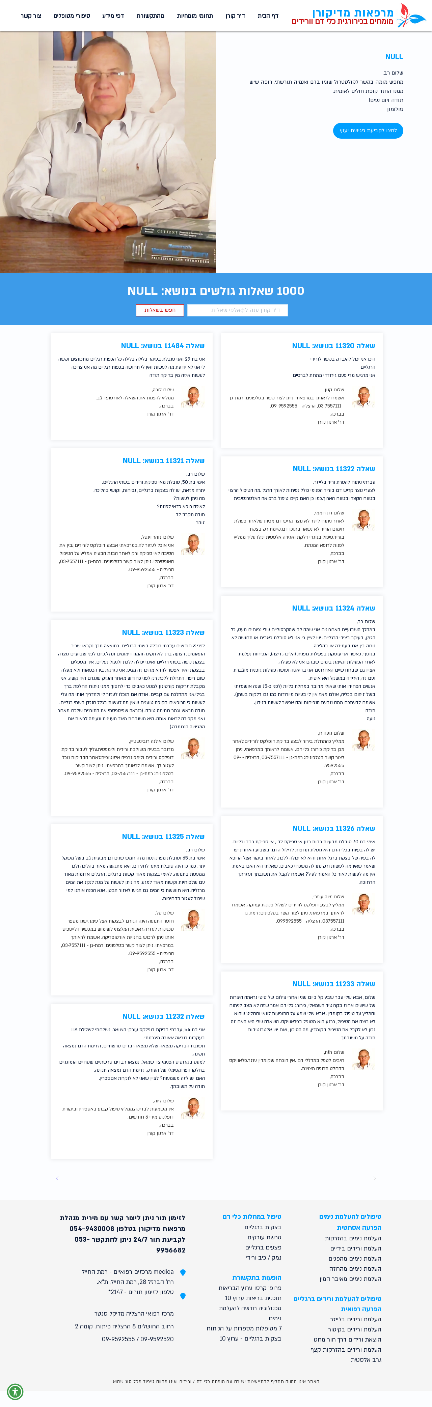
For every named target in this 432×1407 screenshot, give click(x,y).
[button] (193, 16)
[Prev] (374, 1178)
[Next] (57, 1178)
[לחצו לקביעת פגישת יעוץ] (368, 131)
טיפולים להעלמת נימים (350, 1216)
